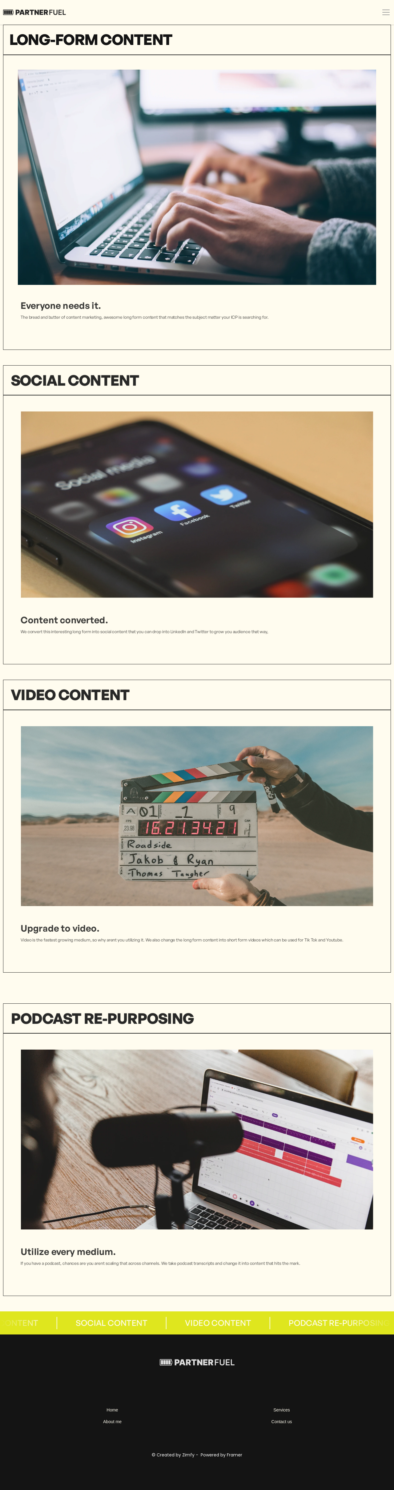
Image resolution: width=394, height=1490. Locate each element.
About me (112, 1421)
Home (112, 1409)
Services (281, 1409)
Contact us (281, 1421)
